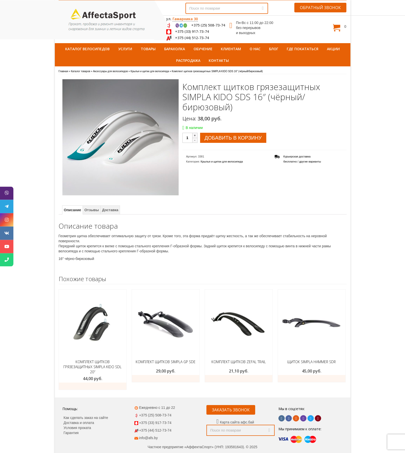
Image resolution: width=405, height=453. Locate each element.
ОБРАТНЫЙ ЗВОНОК (320, 7)
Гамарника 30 (185, 18)
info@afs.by (148, 438)
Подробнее (165, 378)
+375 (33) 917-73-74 (192, 31)
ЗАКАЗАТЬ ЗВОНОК (231, 410)
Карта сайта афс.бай (237, 422)
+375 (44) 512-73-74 (192, 37)
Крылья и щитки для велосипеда (222, 161)
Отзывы (91, 210)
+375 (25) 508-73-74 (208, 25)
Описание (72, 210)
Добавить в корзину (233, 138)
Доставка (110, 210)
